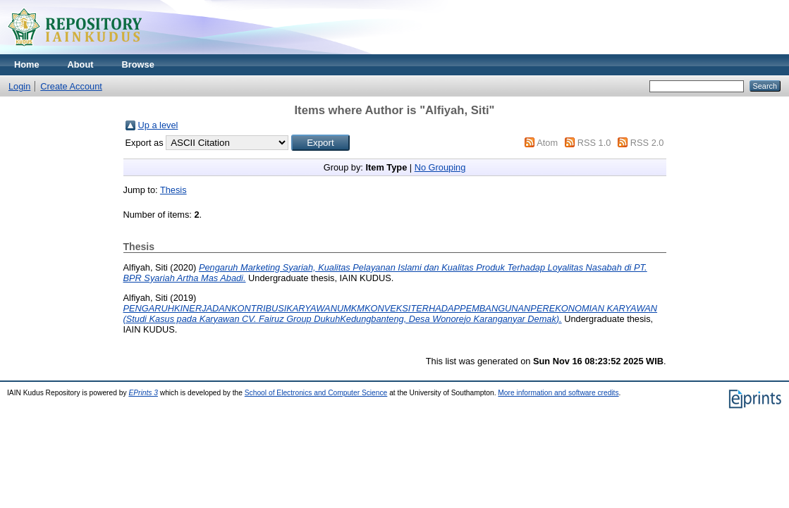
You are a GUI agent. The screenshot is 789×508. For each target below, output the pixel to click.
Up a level (158, 125)
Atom (547, 142)
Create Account (71, 86)
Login (19, 86)
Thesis (173, 190)
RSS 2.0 (647, 142)
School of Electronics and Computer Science (316, 393)
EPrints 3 (143, 393)
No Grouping (440, 167)
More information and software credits (558, 393)
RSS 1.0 (594, 142)
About (81, 64)
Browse (138, 64)
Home (26, 64)
